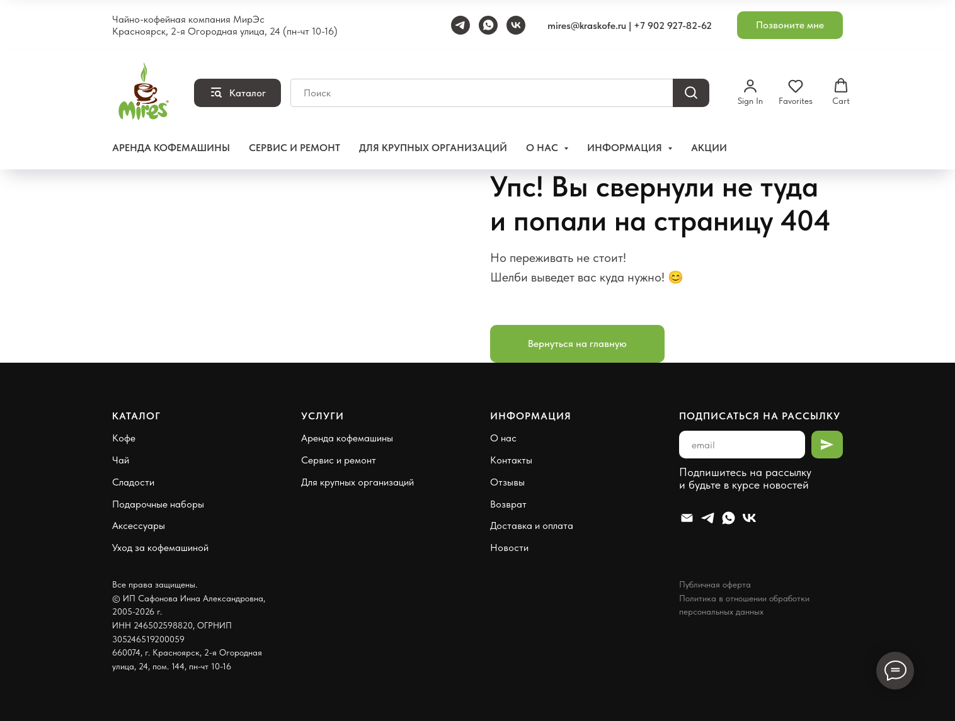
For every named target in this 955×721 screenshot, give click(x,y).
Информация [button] (626, 148)
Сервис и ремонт (294, 148)
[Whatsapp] (728, 518)
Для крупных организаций (433, 148)
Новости (509, 548)
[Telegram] (460, 25)
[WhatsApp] (488, 25)
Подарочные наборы (158, 504)
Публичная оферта (715, 584)
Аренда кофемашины (171, 148)
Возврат (508, 504)
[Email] (687, 518)
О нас (503, 438)
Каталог (136, 416)
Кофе (123, 438)
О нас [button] (543, 148)
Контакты (511, 460)
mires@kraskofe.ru (586, 25)
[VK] (515, 25)
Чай (120, 460)
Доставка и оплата (531, 525)
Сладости (133, 482)
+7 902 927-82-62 (673, 25)
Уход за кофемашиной (160, 548)
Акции (709, 148)
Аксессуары (138, 525)
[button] (790, 25)
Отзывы (507, 482)
